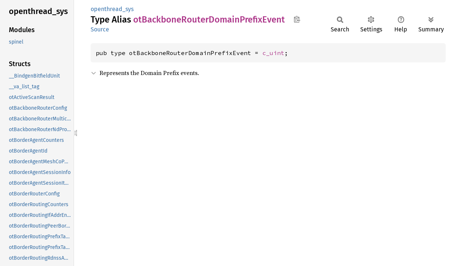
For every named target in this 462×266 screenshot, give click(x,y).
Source (100, 29)
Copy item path (297, 19)
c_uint (273, 53)
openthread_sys (112, 9)
